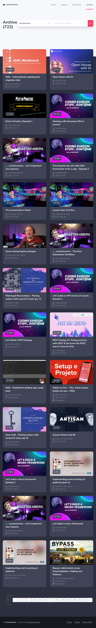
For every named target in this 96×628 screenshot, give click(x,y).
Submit (64, 5)
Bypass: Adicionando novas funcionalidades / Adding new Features (68, 571)
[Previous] (15, 600)
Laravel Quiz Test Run (64, 210)
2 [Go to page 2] (24, 600)
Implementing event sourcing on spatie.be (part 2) (69, 481)
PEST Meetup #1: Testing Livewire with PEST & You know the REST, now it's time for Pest (70, 343)
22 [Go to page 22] (34, 600)
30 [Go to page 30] (80, 600)
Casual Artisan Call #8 (64, 434)
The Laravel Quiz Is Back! (18, 210)
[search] (69, 23)
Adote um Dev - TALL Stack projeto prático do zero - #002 (70, 389)
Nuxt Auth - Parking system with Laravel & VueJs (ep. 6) (22, 436)
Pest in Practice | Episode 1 (18, 121)
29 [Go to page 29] (74, 600)
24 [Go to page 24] (46, 600)
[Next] (90, 600)
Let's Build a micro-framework (68, 523)
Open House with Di (63, 76)
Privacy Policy (87, 622)
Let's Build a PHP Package (18, 340)
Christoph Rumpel (33, 622)
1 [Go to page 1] (19, 600)
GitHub (77, 622)
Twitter (69, 622)
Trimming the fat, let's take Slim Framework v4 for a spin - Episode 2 (71, 167)
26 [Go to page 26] (57, 600)
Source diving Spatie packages (20, 251)
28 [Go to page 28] (68, 600)
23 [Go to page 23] (40, 600)
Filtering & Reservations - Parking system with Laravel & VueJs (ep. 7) (23, 297)
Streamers (77, 5)
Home (53, 5)
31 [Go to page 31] (85, 600)
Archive (90, 5)
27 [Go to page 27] (63, 600)
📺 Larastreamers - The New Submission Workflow (67, 253)
